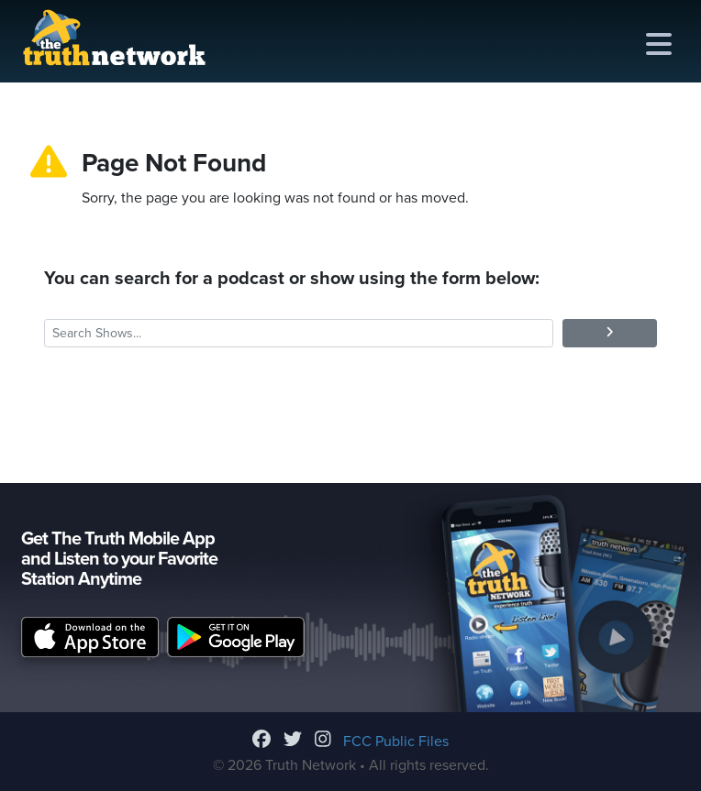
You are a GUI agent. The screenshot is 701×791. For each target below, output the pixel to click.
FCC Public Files (396, 741)
